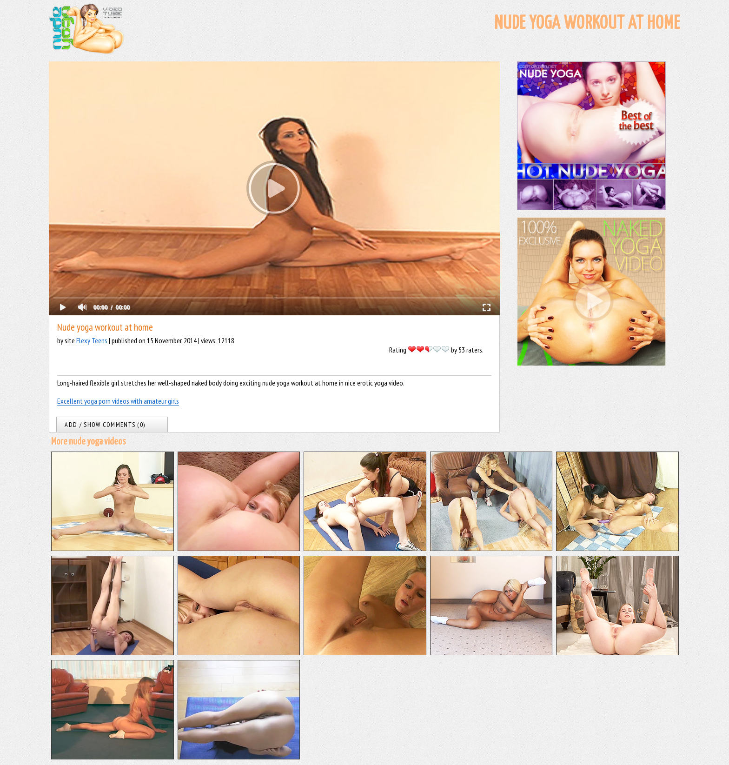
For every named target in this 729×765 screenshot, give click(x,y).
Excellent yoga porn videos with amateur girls (118, 401)
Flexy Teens (91, 340)
